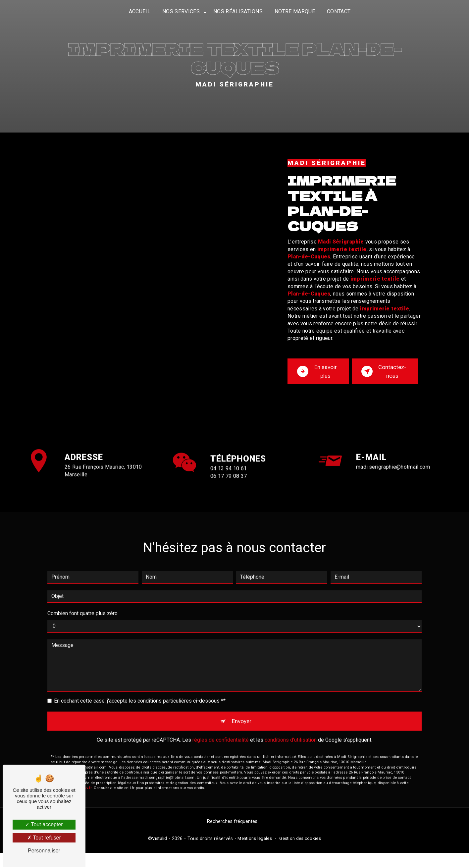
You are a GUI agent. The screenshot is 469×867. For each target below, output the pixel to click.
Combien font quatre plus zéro (82, 614)
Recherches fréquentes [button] (232, 836)
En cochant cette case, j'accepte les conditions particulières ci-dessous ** (140, 702)
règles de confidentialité (220, 744)
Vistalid (159, 852)
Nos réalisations (238, 11)
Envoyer (242, 723)
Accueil (139, 11)
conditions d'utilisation (291, 744)
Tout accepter (44, 824)
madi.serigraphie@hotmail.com (393, 468)
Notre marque (295, 11)
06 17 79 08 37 (228, 497)
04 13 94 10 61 (228, 490)
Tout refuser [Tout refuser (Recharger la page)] (44, 837)
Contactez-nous (383, 376)
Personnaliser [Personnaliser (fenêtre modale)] (44, 850)
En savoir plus (317, 376)
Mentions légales (254, 852)
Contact (338, 11)
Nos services (181, 11)
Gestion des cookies (300, 852)
